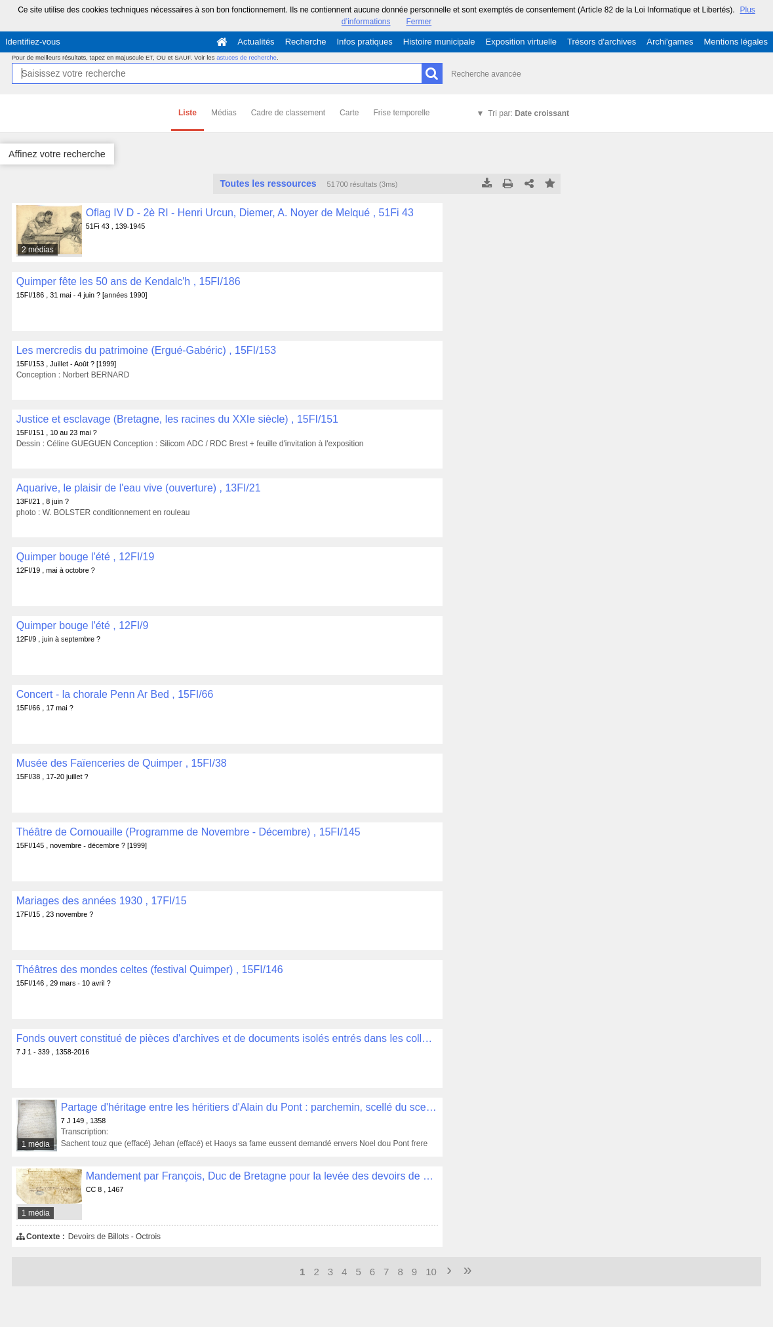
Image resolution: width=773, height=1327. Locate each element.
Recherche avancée (486, 74)
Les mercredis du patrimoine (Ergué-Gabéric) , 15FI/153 (146, 350)
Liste (187, 112)
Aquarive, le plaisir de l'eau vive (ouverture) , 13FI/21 (138, 487)
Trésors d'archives (601, 42)
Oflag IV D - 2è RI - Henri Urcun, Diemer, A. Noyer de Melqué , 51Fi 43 (250, 212)
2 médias (38, 249)
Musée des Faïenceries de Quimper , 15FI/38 (121, 763)
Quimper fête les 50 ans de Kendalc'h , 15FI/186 (128, 281)
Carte (349, 112)
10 (431, 1271)
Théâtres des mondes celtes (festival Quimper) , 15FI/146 (149, 969)
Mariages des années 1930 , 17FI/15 (101, 900)
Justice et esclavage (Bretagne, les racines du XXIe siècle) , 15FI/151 (177, 419)
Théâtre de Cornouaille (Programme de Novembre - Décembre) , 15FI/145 (188, 831)
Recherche (306, 42)
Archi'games (669, 42)
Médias (224, 112)
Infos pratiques (365, 42)
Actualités (255, 42)
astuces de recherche (246, 57)
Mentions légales (736, 42)
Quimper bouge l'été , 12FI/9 (82, 625)
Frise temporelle (401, 112)
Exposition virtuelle (521, 42)
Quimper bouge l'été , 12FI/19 (85, 556)
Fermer (419, 21)
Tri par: (528, 113)
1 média (36, 1144)
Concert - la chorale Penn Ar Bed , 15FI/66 (115, 694)
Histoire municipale (439, 42)
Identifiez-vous (32, 42)
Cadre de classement (288, 112)
